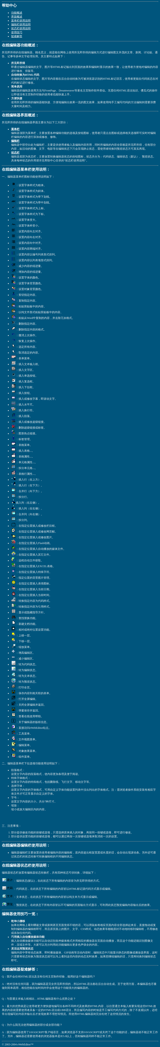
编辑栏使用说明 (21, 24)
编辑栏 (15, 140)
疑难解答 (16, 36)
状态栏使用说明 (21, 28)
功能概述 (16, 12)
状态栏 (15, 152)
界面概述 (16, 16)
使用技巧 (16, 32)
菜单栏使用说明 (21, 20)
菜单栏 (15, 129)
